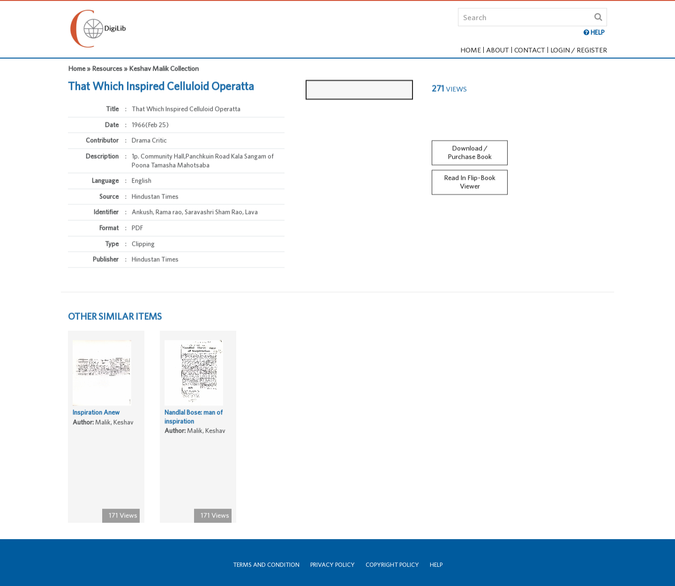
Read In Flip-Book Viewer (469, 179)
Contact (529, 50)
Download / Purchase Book (470, 149)
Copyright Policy (392, 564)
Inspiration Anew (96, 414)
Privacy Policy (332, 564)
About (497, 50)
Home (470, 50)
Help (436, 564)
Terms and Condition (266, 564)
